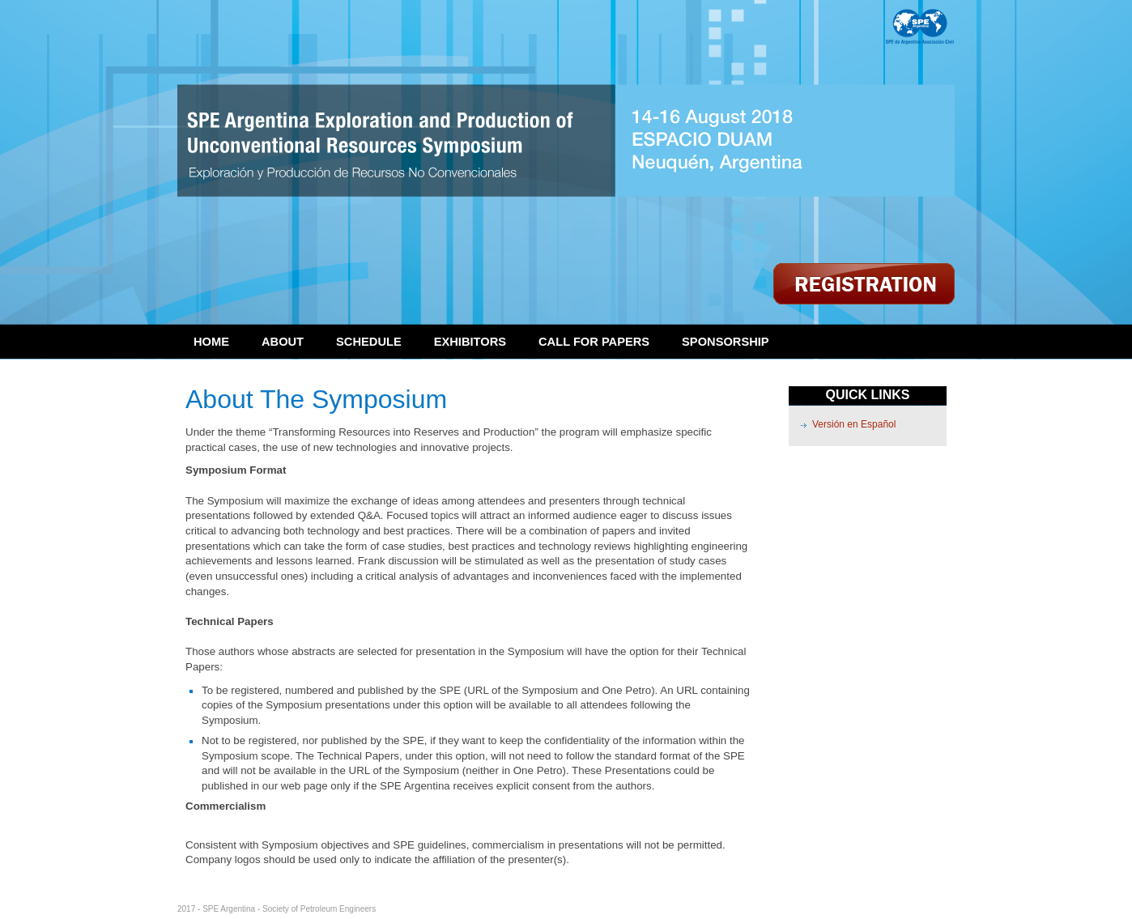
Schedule (369, 341)
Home (211, 341)
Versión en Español (854, 424)
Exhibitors (470, 341)
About (283, 341)
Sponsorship (725, 341)
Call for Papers (593, 341)
